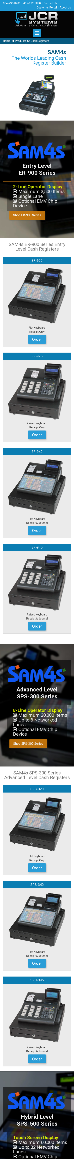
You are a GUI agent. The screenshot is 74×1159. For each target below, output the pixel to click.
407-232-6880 (32, 3)
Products (20, 40)
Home (6, 40)
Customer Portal (47, 7)
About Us (65, 7)
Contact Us (50, 3)
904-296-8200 (11, 3)
